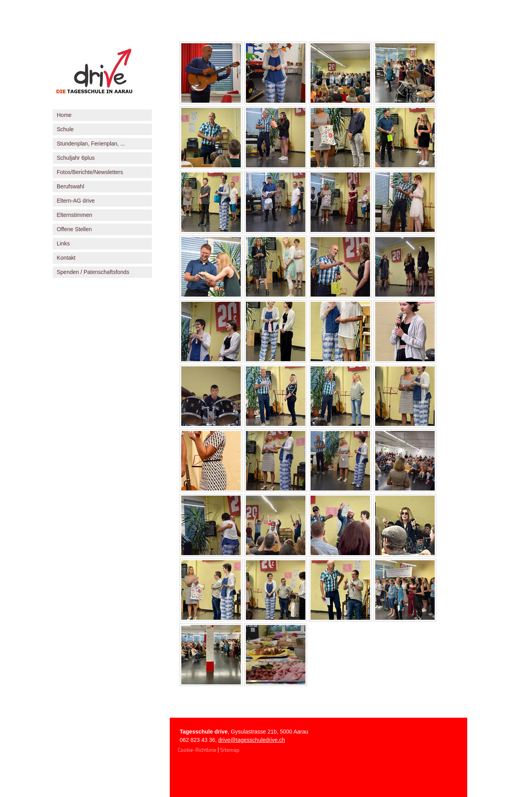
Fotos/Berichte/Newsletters (90, 172)
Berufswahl (70, 186)
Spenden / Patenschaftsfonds (93, 272)
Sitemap (230, 750)
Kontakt (66, 258)
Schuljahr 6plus (76, 158)
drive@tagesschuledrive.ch (251, 740)
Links (63, 243)
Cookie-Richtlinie (197, 750)
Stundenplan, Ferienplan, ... (91, 143)
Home (64, 115)
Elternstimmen (74, 215)
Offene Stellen (74, 229)
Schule (65, 129)
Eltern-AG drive (76, 200)
